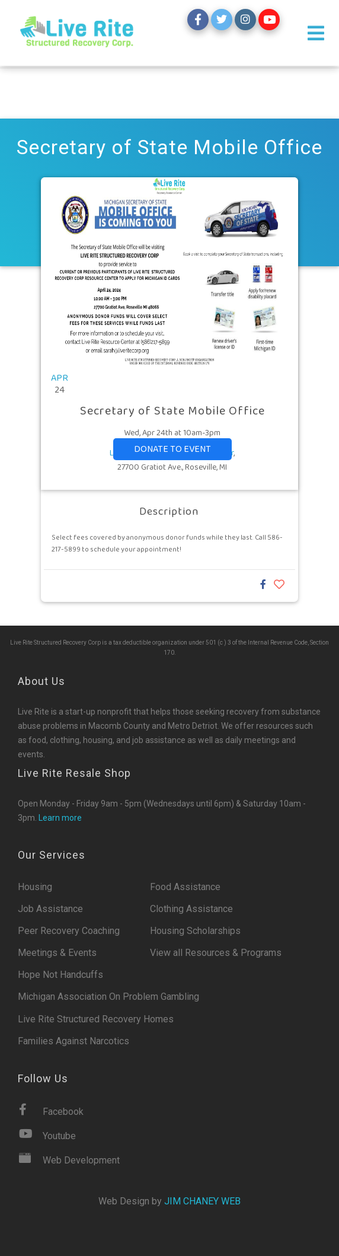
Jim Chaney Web (202, 1201)
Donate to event (172, 449)
